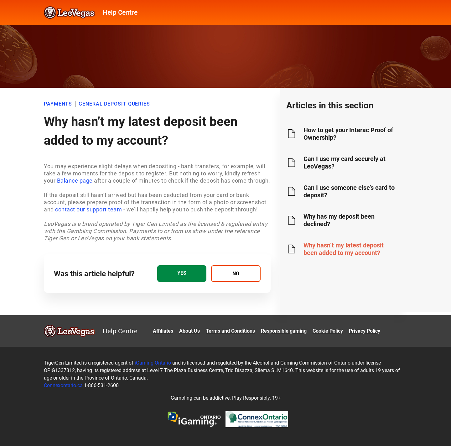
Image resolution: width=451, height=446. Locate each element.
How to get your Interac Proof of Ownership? (348, 133)
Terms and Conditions (230, 331)
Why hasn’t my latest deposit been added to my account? (343, 249)
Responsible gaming (284, 331)
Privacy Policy (364, 331)
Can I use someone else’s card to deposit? (349, 191)
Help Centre (120, 12)
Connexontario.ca (63, 385)
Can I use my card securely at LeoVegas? (344, 162)
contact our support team (88, 209)
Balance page (75, 180)
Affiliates (163, 331)
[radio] (181, 273)
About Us (189, 331)
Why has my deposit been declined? (339, 220)
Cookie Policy (328, 331)
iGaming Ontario (153, 363)
